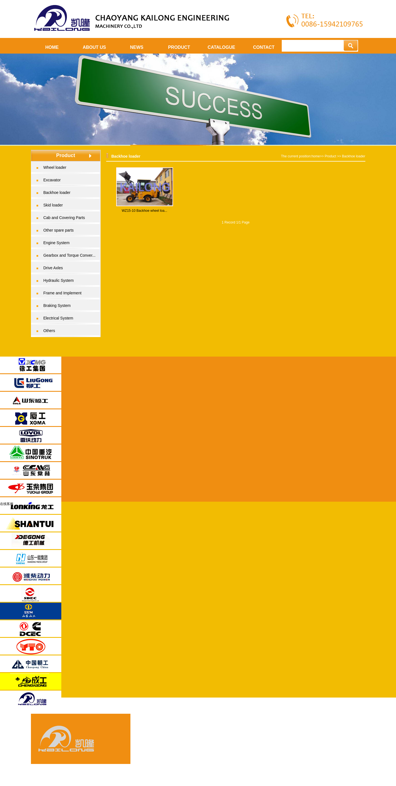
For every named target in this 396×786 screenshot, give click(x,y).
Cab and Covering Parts (64, 217)
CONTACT (263, 47)
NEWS (137, 47)
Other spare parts (58, 230)
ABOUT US (94, 47)
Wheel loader (54, 167)
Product (330, 156)
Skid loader (53, 205)
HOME (52, 47)
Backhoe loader (56, 192)
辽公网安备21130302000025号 (334, 767)
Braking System (57, 305)
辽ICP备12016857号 (345, 757)
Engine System (56, 243)
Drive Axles (53, 268)
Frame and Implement (62, 293)
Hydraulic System (58, 280)
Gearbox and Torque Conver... (69, 255)
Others (49, 330)
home (316, 156)
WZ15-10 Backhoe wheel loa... (144, 211)
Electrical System (58, 318)
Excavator (51, 180)
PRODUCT (179, 47)
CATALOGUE (221, 47)
